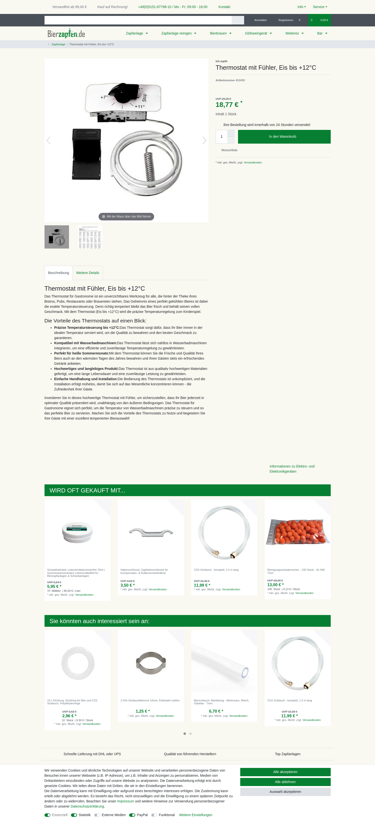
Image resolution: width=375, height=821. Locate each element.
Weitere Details (87, 273)
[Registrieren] (283, 20)
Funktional (167, 815)
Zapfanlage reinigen (177, 33)
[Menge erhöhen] (230, 133)
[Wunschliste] (302, 20)
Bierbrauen (218, 33)
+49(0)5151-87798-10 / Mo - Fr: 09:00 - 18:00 (171, 7)
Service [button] (318, 7)
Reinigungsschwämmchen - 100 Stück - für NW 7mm (296, 571)
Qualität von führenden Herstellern (190, 754)
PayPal (142, 815)
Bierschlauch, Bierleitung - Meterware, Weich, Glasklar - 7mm (221, 702)
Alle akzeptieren (285, 772)
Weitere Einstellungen (195, 815)
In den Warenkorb (298, 137)
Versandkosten (252, 162)
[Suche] (238, 20)
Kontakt (222, 7)
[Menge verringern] (230, 140)
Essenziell (60, 815)
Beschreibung (58, 273)
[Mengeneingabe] (221, 137)
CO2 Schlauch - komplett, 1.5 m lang (216, 569)
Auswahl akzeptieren (285, 792)
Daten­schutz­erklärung (87, 806)
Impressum (125, 801)
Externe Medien (114, 815)
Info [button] (300, 7)
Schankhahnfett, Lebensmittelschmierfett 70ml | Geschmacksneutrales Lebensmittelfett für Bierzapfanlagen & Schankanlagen (76, 572)
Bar (320, 33)
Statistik (85, 815)
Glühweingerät (256, 33)
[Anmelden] (259, 20)
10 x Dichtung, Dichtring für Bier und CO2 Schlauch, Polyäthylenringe (72, 702)
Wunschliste (228, 150)
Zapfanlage (135, 33)
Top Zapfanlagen (287, 754)
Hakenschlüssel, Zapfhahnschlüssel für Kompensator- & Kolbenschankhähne (144, 571)
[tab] (59, 273)
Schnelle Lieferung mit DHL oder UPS (92, 754)
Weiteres (292, 33)
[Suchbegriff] (138, 20)
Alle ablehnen (285, 782)
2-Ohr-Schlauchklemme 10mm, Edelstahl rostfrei (150, 700)
